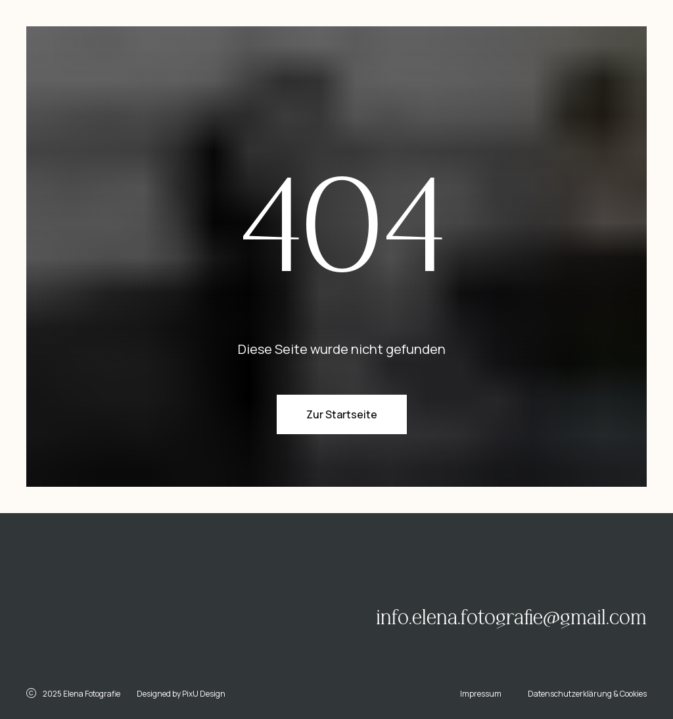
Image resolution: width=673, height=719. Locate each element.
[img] (148, 600)
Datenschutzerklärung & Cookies (587, 693)
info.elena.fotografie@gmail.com (511, 617)
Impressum (480, 693)
